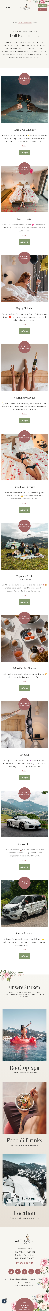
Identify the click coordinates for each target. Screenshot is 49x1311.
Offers (13, 23)
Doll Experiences (25, 23)
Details (24, 145)
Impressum (32, 1279)
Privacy (40, 1279)
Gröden (12, 1279)
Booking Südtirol (21, 1279)
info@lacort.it (24, 1262)
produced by (24, 1282)
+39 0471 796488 (26, 1258)
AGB (6, 1279)
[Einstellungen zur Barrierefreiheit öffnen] (4, 1301)
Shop (36, 23)
